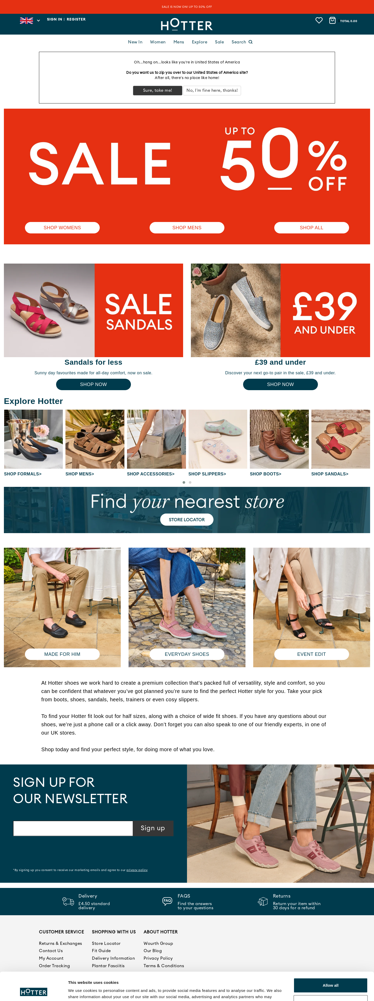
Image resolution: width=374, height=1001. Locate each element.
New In (135, 42)
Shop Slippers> (207, 474)
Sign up (153, 828)
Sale (219, 42)
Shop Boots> (265, 474)
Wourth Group (158, 943)
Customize (331, 975)
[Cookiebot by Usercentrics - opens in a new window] (33, 991)
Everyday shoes (187, 654)
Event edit (311, 654)
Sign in (54, 19)
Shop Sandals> (330, 474)
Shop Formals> (23, 474)
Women (158, 42)
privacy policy (137, 870)
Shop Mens (187, 227)
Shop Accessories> (151, 474)
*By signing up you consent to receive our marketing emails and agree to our (80, 870)
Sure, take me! (157, 90)
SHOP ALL (312, 227)
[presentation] (52, 853)
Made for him (62, 654)
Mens (178, 42)
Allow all (331, 959)
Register (76, 19)
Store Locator (106, 943)
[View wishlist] (319, 20)
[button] (184, 482)
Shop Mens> (79, 474)
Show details (80, 991)
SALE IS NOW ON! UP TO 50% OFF (187, 6)
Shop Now (93, 384)
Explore (200, 42)
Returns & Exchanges (60, 943)
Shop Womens (62, 227)
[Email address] (73, 828)
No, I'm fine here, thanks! (212, 90)
